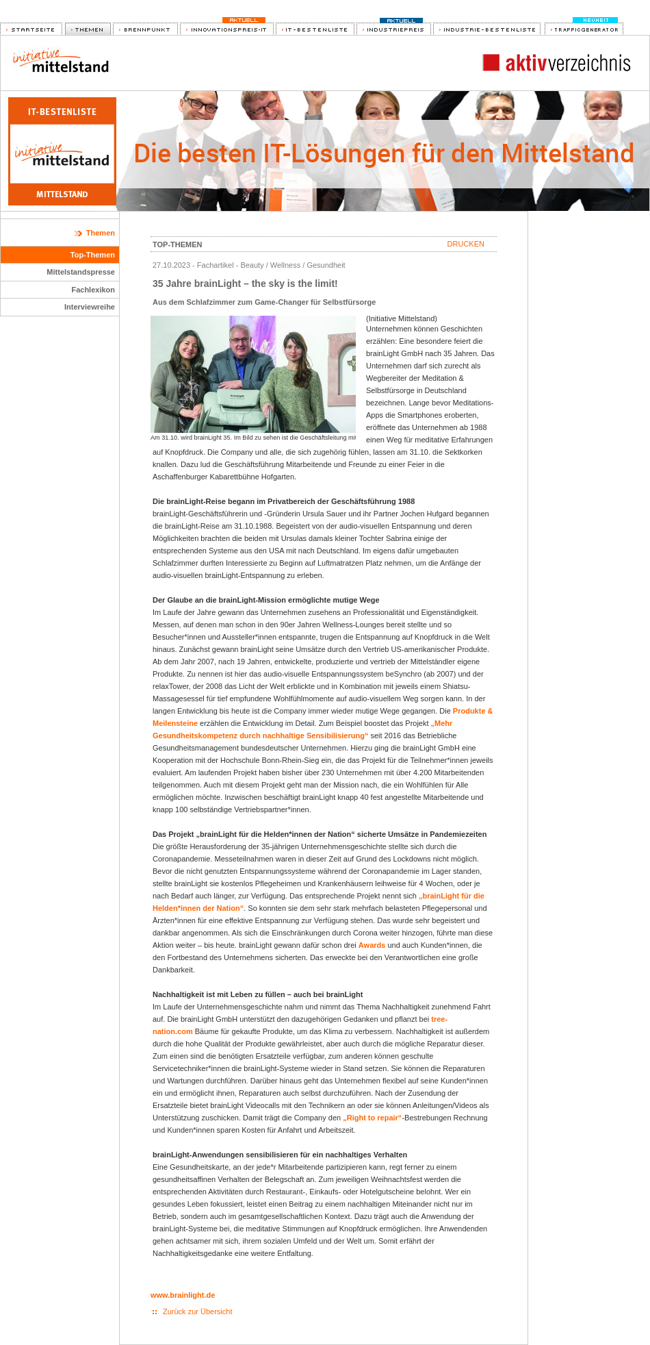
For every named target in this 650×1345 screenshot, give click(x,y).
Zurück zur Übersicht (197, 1311)
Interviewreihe (89, 307)
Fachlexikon (93, 290)
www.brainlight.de (183, 1295)
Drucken (465, 244)
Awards (372, 945)
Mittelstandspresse (81, 272)
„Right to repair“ (372, 1118)
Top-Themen (92, 255)
